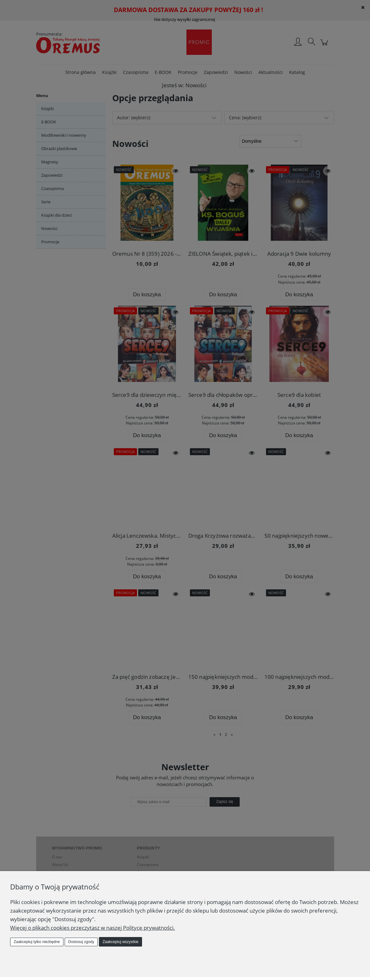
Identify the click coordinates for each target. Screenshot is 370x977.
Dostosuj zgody (81, 942)
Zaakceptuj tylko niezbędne (37, 942)
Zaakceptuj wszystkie (120, 942)
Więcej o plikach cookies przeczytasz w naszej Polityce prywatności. (92, 927)
